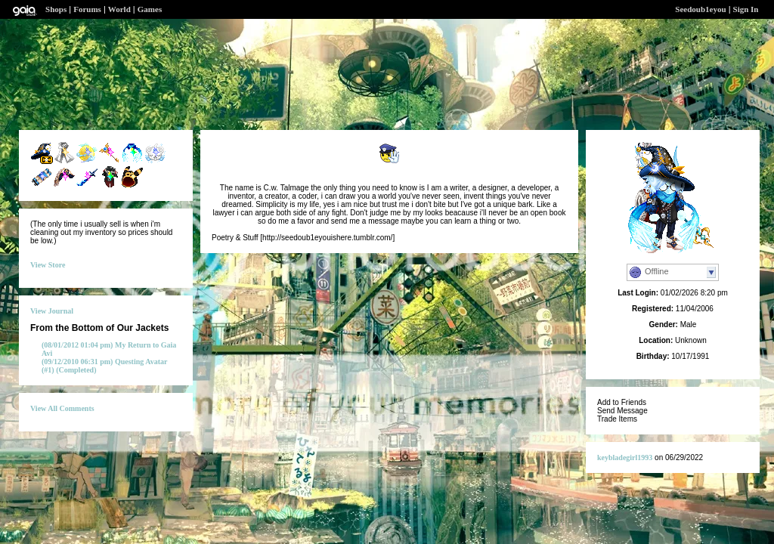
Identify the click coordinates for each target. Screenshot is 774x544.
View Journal (51, 311)
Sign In (746, 9)
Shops (56, 9)
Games (150, 9)
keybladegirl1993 (624, 457)
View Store (47, 265)
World (119, 9)
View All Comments (62, 408)
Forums (87, 9)
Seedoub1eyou (700, 9)
